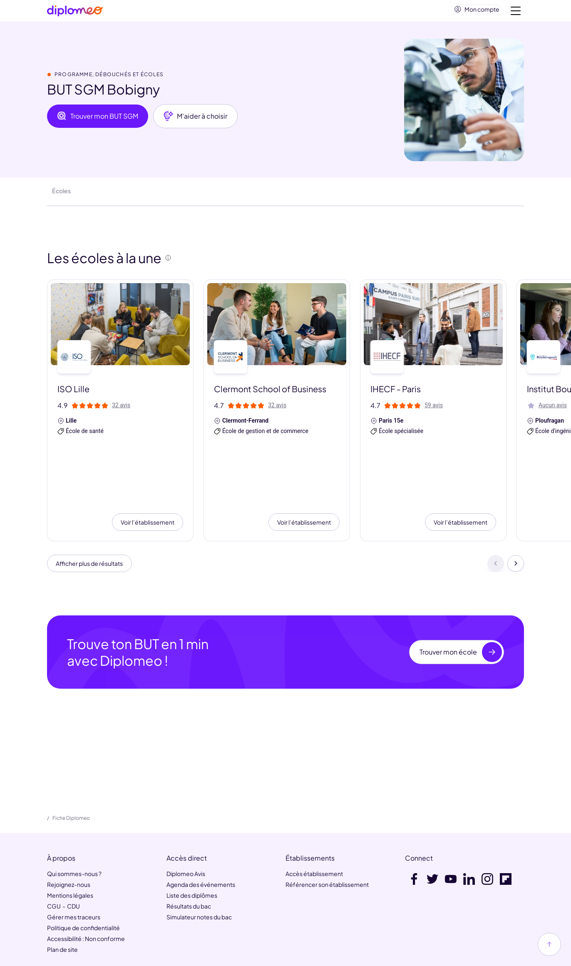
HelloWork (119, 923)
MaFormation (162, 923)
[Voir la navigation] (515, 12)
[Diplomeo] (74, 12)
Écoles (61, 194)
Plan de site (62, 895)
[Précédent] (495, 507)
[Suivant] (515, 507)
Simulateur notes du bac (199, 862)
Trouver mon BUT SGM (97, 119)
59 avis (434, 408)
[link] (267, 954)
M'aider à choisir (195, 119)
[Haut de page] (549, 944)
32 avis (121, 408)
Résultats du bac (188, 851)
